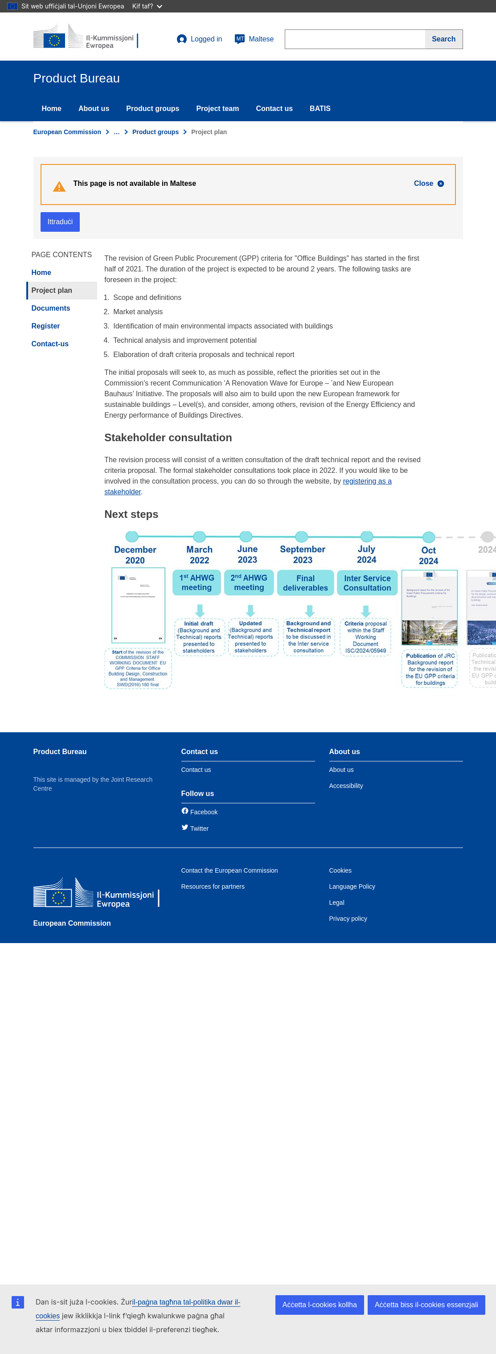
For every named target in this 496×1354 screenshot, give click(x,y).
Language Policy (352, 886)
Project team (217, 108)
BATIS (320, 108)
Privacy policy (348, 918)
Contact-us (50, 344)
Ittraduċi (60, 222)
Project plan (52, 290)
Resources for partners (213, 886)
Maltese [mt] (254, 39)
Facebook (203, 812)
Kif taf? (147, 6)
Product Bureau (60, 751)
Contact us (274, 108)
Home (51, 108)
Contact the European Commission (229, 870)
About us (93, 108)
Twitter (199, 828)
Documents (51, 308)
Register (46, 326)
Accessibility (346, 785)
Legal (336, 902)
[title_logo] (87, 36)
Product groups (152, 108)
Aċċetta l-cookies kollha (320, 1305)
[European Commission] (98, 894)
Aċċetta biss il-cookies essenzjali (426, 1305)
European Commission (67, 131)
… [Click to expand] (117, 131)
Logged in (199, 39)
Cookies (340, 870)
